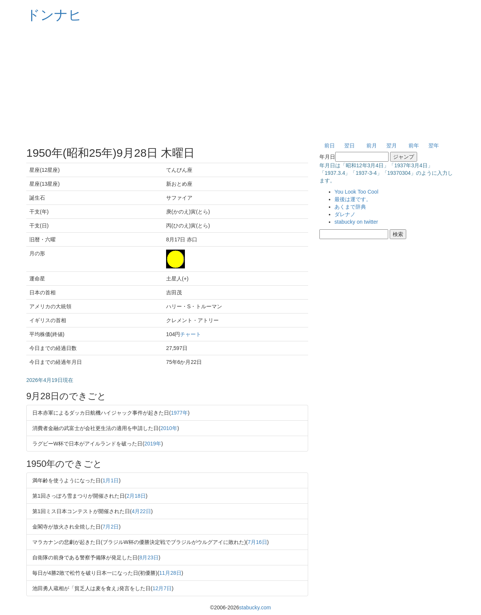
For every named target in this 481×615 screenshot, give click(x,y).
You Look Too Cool (356, 192)
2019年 (152, 444)
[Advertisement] (240, 82)
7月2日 (111, 527)
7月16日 (257, 542)
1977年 (179, 413)
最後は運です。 (352, 199)
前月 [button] (371, 145)
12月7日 (162, 588)
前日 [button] (329, 145)
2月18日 (135, 496)
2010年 (168, 428)
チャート (190, 334)
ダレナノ (344, 214)
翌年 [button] (433, 145)
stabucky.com (255, 607)
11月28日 (170, 573)
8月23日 (149, 557)
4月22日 (141, 511)
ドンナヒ (54, 15)
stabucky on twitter (356, 222)
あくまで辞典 (350, 207)
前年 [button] (413, 145)
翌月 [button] (391, 145)
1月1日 (111, 480)
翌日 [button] (349, 145)
